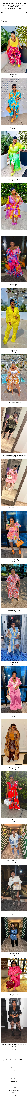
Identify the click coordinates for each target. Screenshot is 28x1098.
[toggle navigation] (2, 12)
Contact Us (14, 1075)
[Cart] (26, 13)
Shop (14, 1070)
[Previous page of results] (4, 1049)
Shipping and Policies (14, 1073)
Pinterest (14, 1084)
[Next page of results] (24, 1049)
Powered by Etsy (14, 1095)
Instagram (14, 1081)
